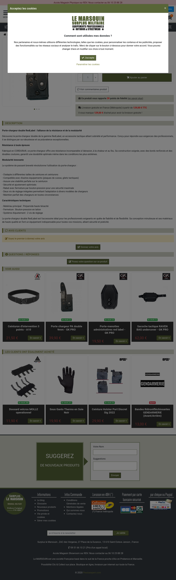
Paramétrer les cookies (87, 64)
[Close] (165, 8)
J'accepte (88, 57)
